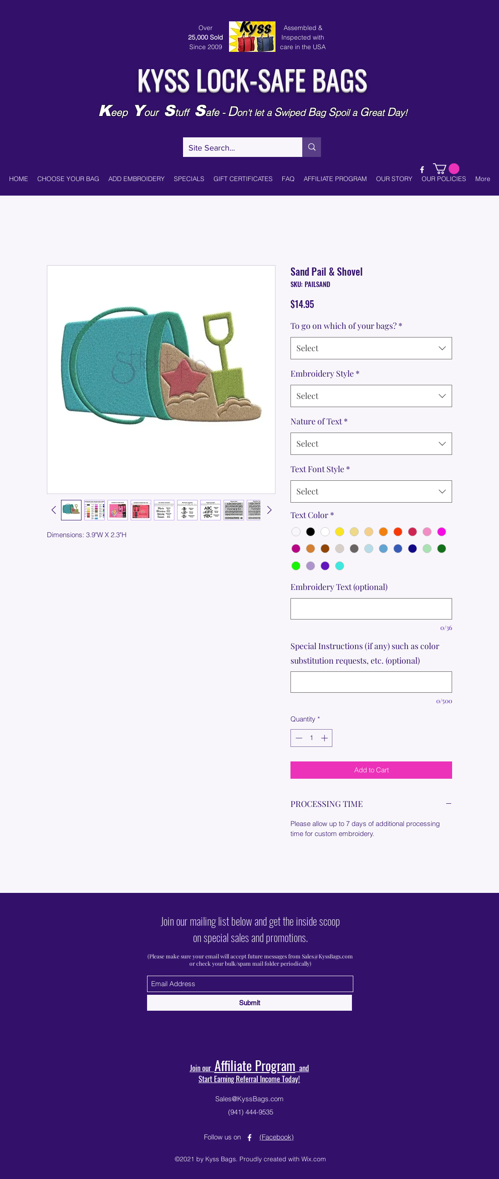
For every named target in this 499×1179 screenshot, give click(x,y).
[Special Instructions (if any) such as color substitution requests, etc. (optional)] (371, 682)
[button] (446, 168)
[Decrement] (298, 738)
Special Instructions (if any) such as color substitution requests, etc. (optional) (364, 653)
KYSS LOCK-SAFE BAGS (252, 78)
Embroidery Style (325, 373)
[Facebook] (422, 169)
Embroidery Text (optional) (338, 586)
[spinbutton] (311, 738)
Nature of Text (319, 421)
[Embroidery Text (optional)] (371, 608)
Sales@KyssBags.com (327, 956)
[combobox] (371, 348)
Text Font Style (320, 469)
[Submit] (249, 1003)
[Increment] (325, 738)
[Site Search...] (235, 148)
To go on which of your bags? (346, 325)
